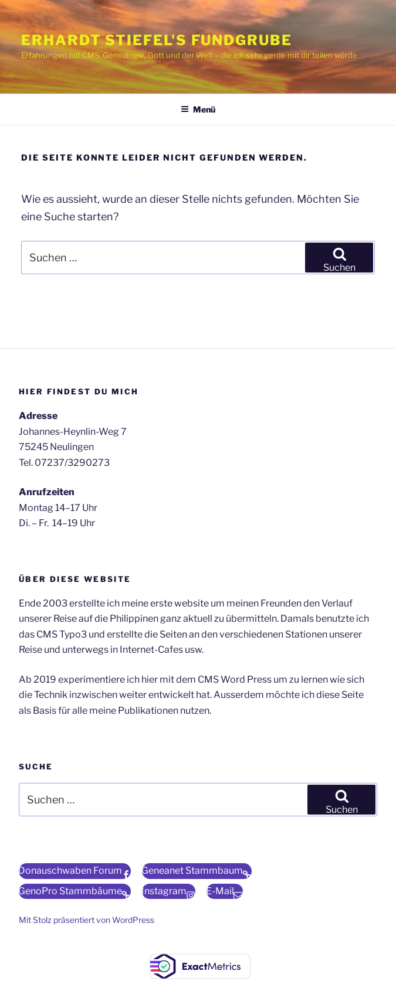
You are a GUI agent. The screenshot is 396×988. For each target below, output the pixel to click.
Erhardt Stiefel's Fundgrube (156, 40)
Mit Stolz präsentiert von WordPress (86, 920)
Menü (198, 109)
